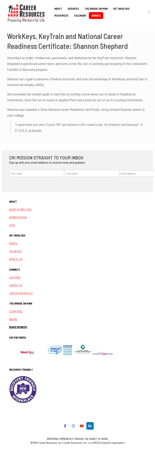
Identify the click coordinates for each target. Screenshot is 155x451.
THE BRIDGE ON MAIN (96, 8)
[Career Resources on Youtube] (81, 426)
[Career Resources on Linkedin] (90, 426)
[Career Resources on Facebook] (65, 426)
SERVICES (73, 8)
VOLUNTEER (15, 251)
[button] (149, 12)
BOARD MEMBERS (18, 327)
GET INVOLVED (121, 8)
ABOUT (58, 8)
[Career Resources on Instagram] (73, 426)
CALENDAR (80, 15)
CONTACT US (15, 285)
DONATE (96, 15)
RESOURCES (61, 15)
